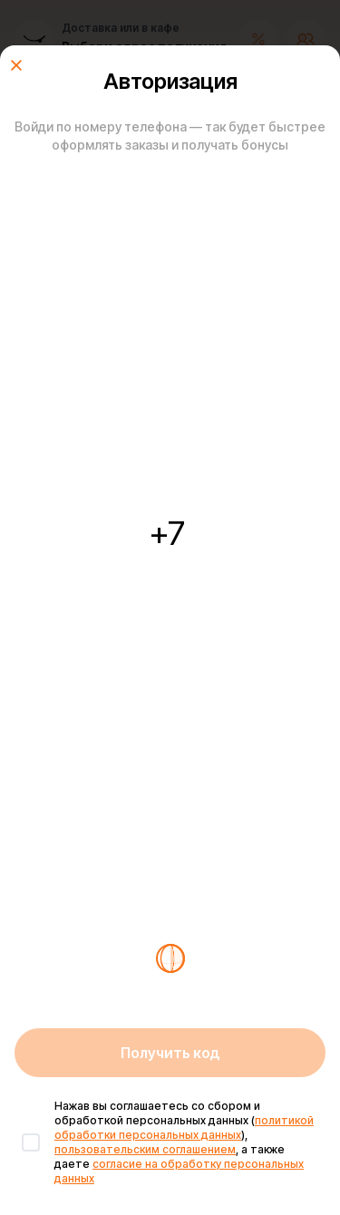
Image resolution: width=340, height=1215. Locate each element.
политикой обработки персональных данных (184, 1127)
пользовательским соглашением (145, 1149)
